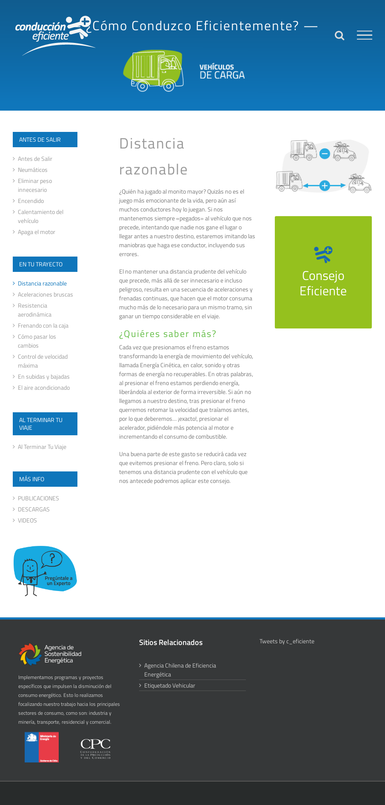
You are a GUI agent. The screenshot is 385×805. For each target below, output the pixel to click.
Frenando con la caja (43, 325)
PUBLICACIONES (38, 498)
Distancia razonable (42, 283)
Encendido (31, 200)
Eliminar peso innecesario (35, 185)
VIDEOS (27, 520)
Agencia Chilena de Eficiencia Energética (180, 670)
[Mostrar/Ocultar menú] (365, 35)
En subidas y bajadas (44, 376)
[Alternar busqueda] (339, 35)
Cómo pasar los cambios (37, 341)
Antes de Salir (35, 158)
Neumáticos (33, 169)
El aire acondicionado (44, 387)
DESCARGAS (34, 509)
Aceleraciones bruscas (45, 294)
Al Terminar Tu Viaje (42, 446)
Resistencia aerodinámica (34, 310)
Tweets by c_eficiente (287, 641)
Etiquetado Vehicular (169, 685)
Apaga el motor (36, 231)
